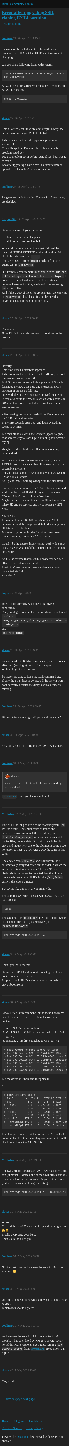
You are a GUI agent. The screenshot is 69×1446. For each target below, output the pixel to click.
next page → (30, 1398)
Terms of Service (12, 1428)
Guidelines (35, 1421)
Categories (19, 1421)
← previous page (12, 1398)
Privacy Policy (34, 1428)
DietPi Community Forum (17, 3)
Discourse (23, 1436)
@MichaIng (9, 796)
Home (5, 1421)
